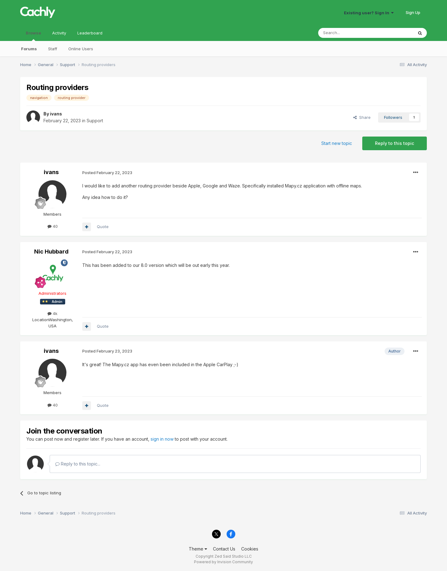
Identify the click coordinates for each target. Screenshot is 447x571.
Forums (29, 48)
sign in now (162, 439)
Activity (59, 32)
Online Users (80, 48)
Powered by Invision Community (223, 562)
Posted (107, 172)
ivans (56, 113)
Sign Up (413, 12)
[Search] (350, 33)
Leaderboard (89, 32)
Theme (198, 548)
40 (52, 226)
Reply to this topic (394, 143)
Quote (103, 226)
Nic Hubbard (51, 251)
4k (52, 313)
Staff (52, 48)
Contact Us (224, 548)
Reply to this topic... (77, 463)
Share (362, 117)
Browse (33, 35)
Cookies (249, 548)
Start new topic (336, 143)
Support (95, 120)
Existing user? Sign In (369, 12)
